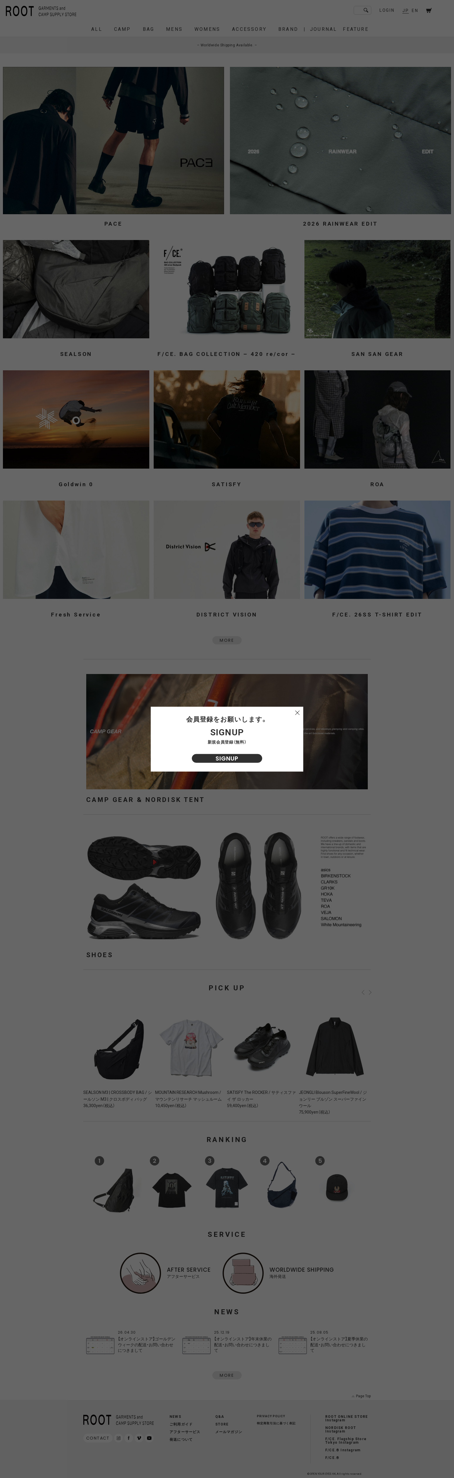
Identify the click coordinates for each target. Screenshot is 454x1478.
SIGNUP (227, 758)
